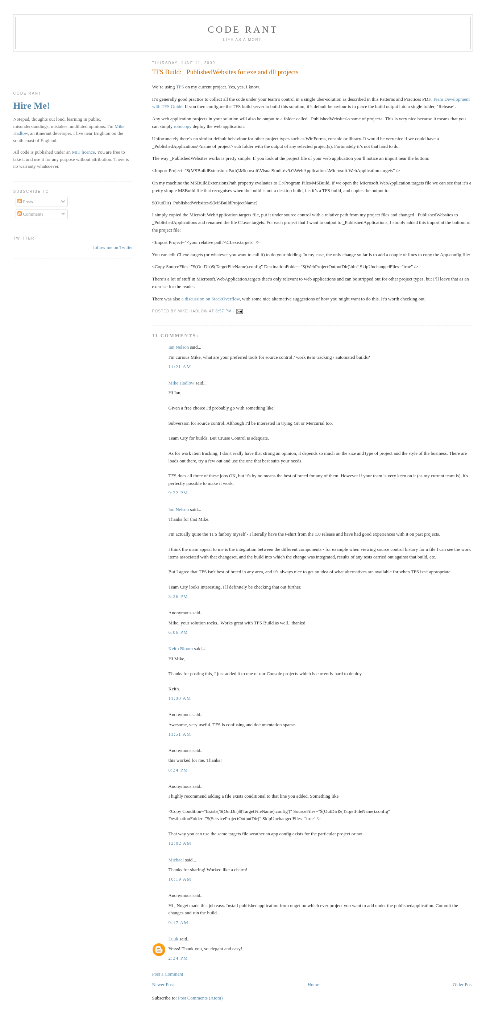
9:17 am (179, 922)
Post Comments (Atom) (200, 998)
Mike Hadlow (182, 383)
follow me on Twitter (113, 247)
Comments (30, 214)
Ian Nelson (179, 347)
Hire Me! (31, 105)
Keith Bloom (181, 648)
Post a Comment (167, 974)
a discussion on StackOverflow (211, 299)
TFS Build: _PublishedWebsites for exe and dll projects (225, 72)
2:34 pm (178, 958)
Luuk (173, 939)
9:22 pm (178, 492)
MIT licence (83, 152)
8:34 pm (178, 770)
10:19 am (180, 879)
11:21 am (180, 366)
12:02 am (180, 843)
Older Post (463, 984)
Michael (176, 860)
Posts (25, 201)
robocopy (182, 126)
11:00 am (180, 698)
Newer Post (163, 984)
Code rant (243, 29)
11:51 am (180, 734)
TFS (180, 87)
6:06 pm (178, 632)
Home (313, 984)
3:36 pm (178, 596)
